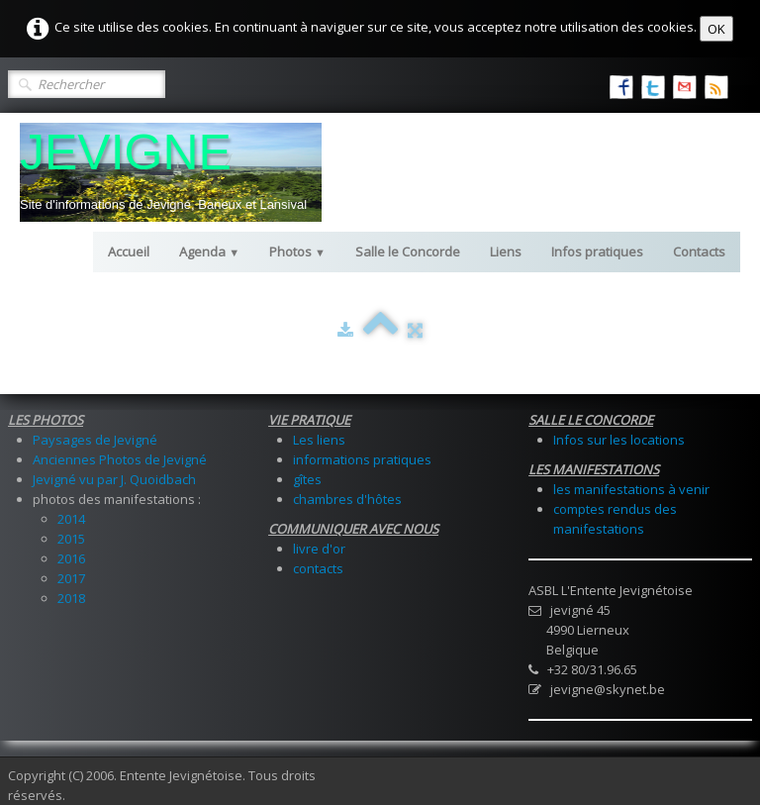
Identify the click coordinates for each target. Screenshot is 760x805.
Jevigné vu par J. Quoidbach (114, 479)
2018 (71, 598)
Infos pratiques (597, 251)
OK (716, 29)
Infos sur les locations (619, 440)
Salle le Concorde (407, 251)
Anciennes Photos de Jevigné (120, 459)
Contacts (699, 251)
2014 (71, 519)
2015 (71, 539)
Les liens (319, 440)
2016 (71, 558)
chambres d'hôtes (347, 499)
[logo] (171, 172)
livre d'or (319, 548)
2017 (71, 578)
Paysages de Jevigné (95, 440)
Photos (297, 251)
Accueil (128, 251)
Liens (506, 251)
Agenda (209, 251)
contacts (318, 568)
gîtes (307, 479)
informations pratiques (362, 459)
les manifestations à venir (631, 489)
